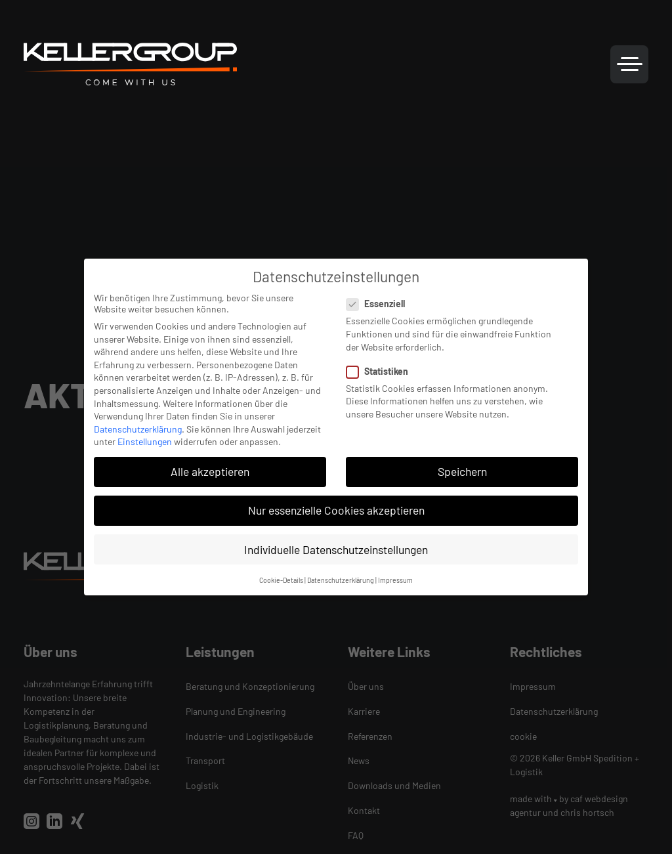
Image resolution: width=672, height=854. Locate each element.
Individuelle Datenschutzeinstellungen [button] (336, 549)
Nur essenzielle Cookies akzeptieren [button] (336, 510)
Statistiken (381, 371)
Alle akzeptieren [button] (210, 471)
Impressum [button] (395, 580)
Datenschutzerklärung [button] (340, 580)
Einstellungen (144, 441)
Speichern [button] (462, 471)
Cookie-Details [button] (281, 580)
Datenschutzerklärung (138, 429)
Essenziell (379, 303)
